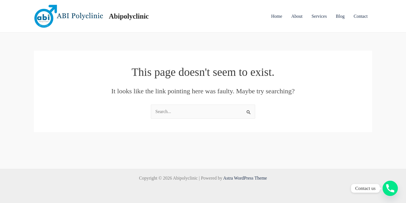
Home (276, 16)
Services (319, 16)
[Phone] (390, 188)
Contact (361, 16)
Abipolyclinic (129, 16)
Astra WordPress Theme (245, 178)
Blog (340, 16)
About (297, 16)
